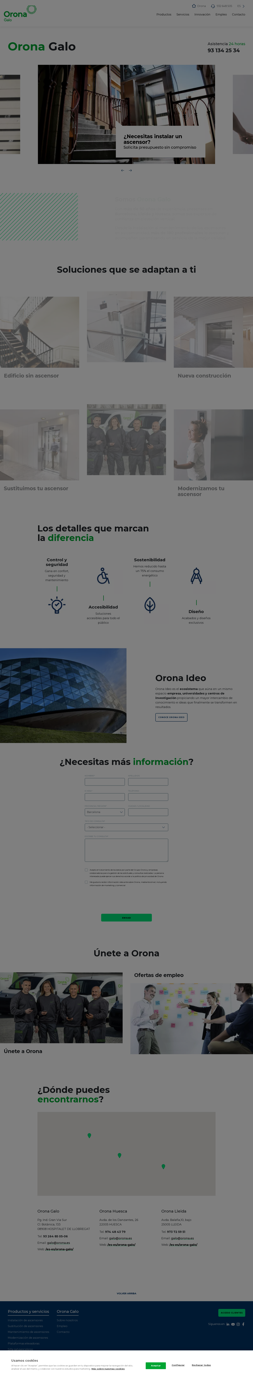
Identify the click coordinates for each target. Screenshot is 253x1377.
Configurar (178, 1365)
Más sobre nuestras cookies (108, 1368)
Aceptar (156, 1365)
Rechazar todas (201, 1365)
